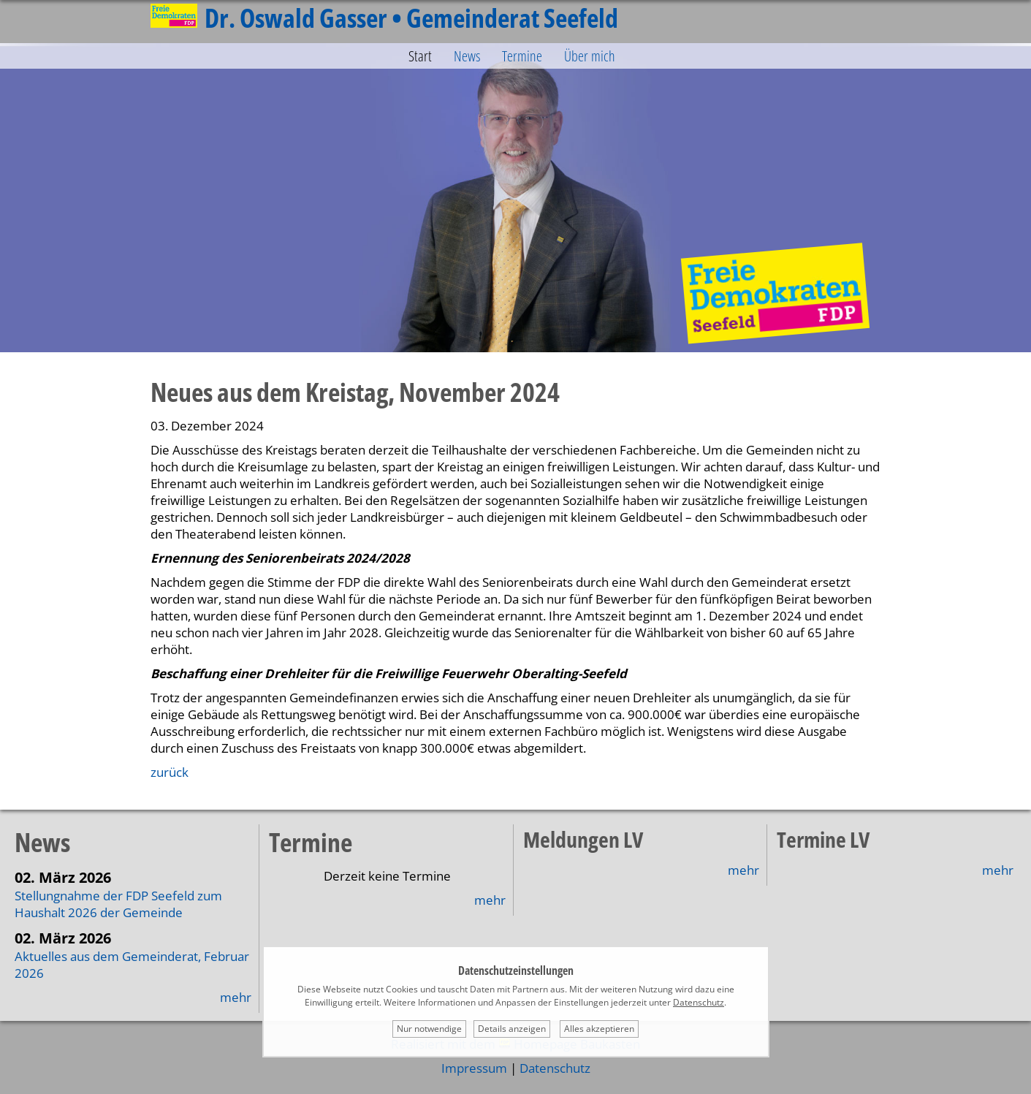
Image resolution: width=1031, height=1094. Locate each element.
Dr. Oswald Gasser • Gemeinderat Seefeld (384, 18)
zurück (170, 772)
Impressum (474, 1068)
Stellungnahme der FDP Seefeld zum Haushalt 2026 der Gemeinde (118, 904)
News (467, 56)
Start (420, 56)
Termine (522, 56)
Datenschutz (555, 1068)
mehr (235, 997)
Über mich (589, 56)
